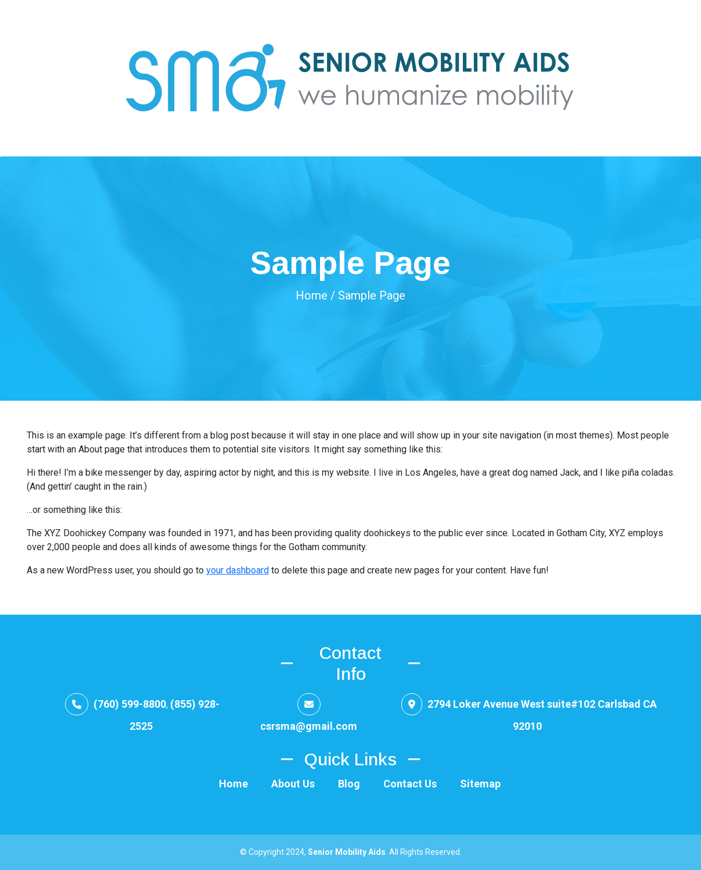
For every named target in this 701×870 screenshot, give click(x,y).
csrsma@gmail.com (308, 726)
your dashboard (237, 570)
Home (312, 295)
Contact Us (410, 784)
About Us (293, 784)
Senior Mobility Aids (347, 852)
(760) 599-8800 (128, 704)
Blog (349, 784)
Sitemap (480, 784)
